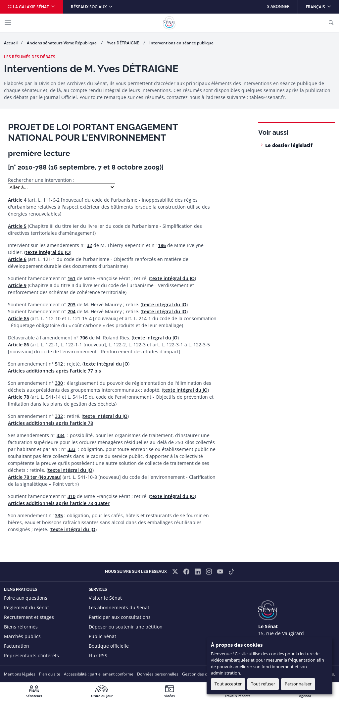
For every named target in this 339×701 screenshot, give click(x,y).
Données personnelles (157, 674)
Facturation (16, 646)
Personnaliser (298, 684)
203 (71, 304)
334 (61, 435)
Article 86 (18, 344)
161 (71, 278)
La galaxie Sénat (29, 7)
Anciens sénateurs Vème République (62, 43)
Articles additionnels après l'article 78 (50, 423)
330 (59, 383)
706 (84, 337)
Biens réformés (21, 627)
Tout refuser (263, 684)
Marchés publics (22, 636)
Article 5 (17, 226)
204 (71, 311)
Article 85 (18, 318)
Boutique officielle (109, 646)
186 (162, 245)
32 (89, 245)
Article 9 (17, 285)
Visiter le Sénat (105, 598)
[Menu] (8, 22)
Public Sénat (102, 636)
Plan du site (49, 674)
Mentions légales (19, 674)
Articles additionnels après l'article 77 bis (54, 371)
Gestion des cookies (200, 674)
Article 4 (17, 200)
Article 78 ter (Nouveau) (34, 477)
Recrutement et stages (29, 617)
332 (59, 416)
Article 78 (18, 397)
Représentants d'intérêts (31, 655)
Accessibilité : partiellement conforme (98, 674)
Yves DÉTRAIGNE (123, 43)
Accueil (11, 43)
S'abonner (278, 6)
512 (59, 364)
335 (59, 515)
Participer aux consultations (120, 617)
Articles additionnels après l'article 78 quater (59, 503)
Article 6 (17, 259)
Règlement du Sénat (26, 607)
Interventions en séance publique (181, 43)
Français (322, 5)
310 (71, 496)
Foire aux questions (25, 598)
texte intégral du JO (47, 252)
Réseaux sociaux (89, 7)
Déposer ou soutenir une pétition (126, 627)
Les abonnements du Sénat (119, 607)
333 (71, 449)
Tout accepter (228, 684)
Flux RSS (98, 655)
